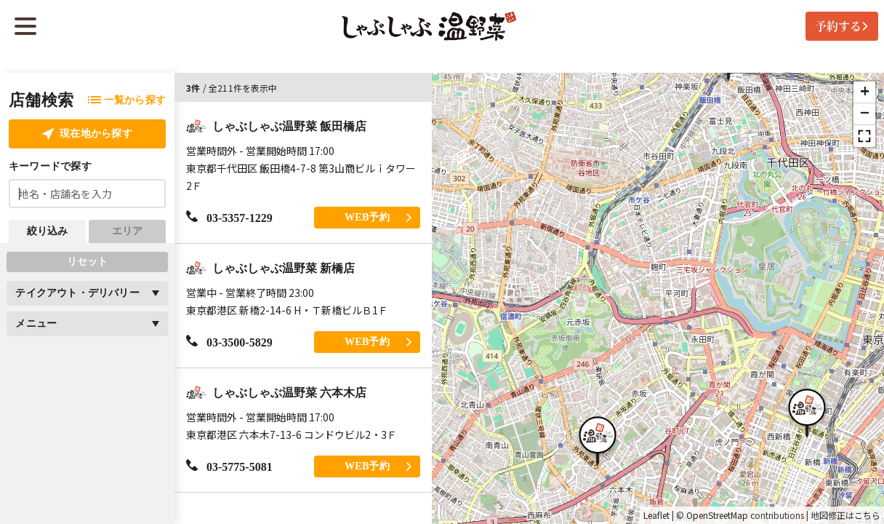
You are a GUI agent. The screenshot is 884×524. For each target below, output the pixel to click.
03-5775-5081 (229, 466)
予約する (842, 25)
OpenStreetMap (717, 515)
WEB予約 (378, 217)
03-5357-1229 (229, 217)
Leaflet (656, 515)
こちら (867, 515)
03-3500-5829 (229, 342)
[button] (806, 411)
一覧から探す (127, 100)
